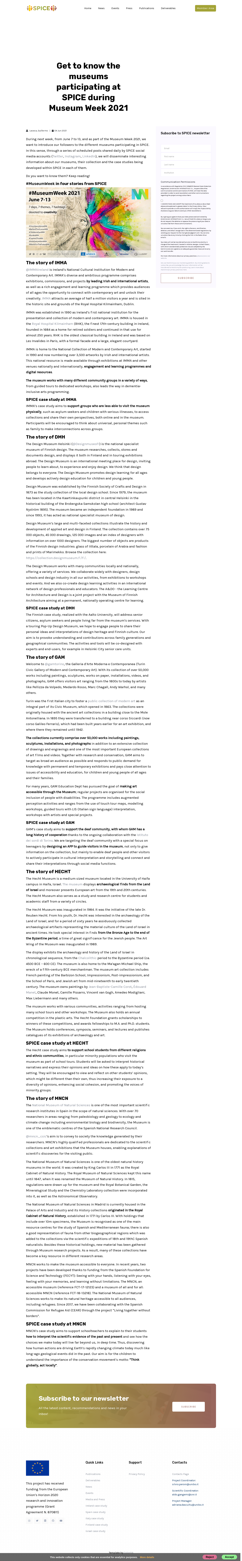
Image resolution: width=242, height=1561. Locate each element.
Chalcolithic (87, 958)
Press (129, 8)
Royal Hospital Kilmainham (52, 324)
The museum (73, 884)
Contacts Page (180, 1474)
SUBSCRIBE (188, 1406)
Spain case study (95, 1512)
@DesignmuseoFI (86, 444)
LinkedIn (89, 156)
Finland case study (97, 1524)
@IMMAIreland (37, 270)
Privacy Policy (137, 1474)
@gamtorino (54, 664)
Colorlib (128, 1552)
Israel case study (95, 1531)
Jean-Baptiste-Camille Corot (110, 987)
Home (87, 8)
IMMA (46, 298)
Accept (229, 1556)
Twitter (58, 156)
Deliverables (168, 8)
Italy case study (95, 1518)
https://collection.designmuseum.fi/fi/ (56, 558)
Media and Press (95, 1499)
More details (147, 1557)
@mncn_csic (36, 1136)
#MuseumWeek (40, 183)
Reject (210, 1556)
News (101, 8)
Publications (146, 8)
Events (115, 8)
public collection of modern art (111, 701)
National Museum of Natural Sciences (61, 1105)
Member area (205, 8)
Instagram (73, 156)
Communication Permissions (178, 181)
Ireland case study (96, 1505)
